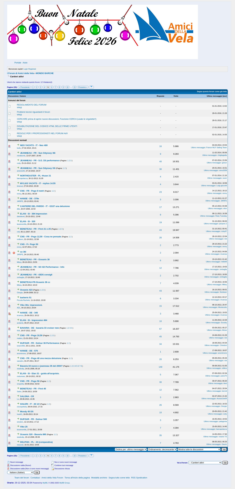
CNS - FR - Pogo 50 (30, 381)
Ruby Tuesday (221, 216)
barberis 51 (25, 297)
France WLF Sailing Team (216, 147)
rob (225, 239)
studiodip (20, 369)
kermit (224, 391)
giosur (224, 163)
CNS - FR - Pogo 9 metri (32, 191)
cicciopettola (22, 407)
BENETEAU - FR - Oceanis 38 (35, 259)
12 (160, 268)
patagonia (223, 421)
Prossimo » (82, 87)
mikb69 (224, 262)
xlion (225, 208)
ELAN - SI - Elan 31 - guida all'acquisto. (39, 373)
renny (19, 194)
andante (20, 323)
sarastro (20, 361)
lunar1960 (21, 346)
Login (26, 69)
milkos (224, 368)
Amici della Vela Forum (52, 477)
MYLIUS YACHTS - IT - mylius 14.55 (37, 183)
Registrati (32, 69)
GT (18, 270)
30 (160, 169)
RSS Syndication (139, 477)
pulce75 (224, 376)
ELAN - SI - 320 (27, 221)
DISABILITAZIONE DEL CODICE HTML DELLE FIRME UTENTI (47, 126)
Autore (23, 96)
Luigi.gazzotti (221, 186)
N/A (18, 331)
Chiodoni (223, 345)
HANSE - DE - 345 (29, 312)
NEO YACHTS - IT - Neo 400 (33, 145)
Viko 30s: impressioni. (31, 305)
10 (67, 87)
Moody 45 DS (26, 411)
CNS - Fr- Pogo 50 (29, 244)
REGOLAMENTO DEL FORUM (32, 105)
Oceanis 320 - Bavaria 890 (33, 434)
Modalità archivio (99, 477)
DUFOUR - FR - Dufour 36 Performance (40, 343)
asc (224, 96)
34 (160, 344)
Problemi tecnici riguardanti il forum (33, 112)
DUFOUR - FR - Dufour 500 (33, 419)
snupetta (20, 384)
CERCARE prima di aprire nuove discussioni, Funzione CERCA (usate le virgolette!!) (56, 119)
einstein (20, 422)
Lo (18, 399)
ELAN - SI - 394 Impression (33, 213)
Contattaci (35, 477)
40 (160, 161)
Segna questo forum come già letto (212, 91)
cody (19, 163)
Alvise (224, 330)
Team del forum (22, 477)
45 (160, 336)
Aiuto (25, 62)
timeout (20, 186)
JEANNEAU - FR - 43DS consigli (36, 274)
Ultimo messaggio (214, 96)
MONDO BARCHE (45, 73)
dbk (18, 209)
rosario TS (223, 437)
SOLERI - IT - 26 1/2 (30, 404)
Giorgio (20, 292)
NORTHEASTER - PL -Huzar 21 (35, 175)
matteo (20, 338)
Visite (175, 96)
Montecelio (222, 307)
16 (160, 146)
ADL (18, 308)
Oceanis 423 (26, 290)
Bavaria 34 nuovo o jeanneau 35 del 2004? (41, 366)
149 (160, 367)
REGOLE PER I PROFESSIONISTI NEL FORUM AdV (42, 133)
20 (160, 359)
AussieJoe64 (222, 398)
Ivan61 (19, 414)
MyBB (45, 483)
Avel (225, 383)
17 (160, 207)
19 (160, 222)
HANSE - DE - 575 (29, 351)
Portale (18, 62)
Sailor (19, 391)
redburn (20, 239)
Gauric (224, 444)
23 (160, 192)
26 (160, 237)
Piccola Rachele (23, 300)
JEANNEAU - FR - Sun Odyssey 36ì (37, 153)
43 (160, 230)
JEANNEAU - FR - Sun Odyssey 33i (38, 168)
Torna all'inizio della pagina (77, 477)
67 (160, 329)
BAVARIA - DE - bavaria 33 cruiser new (39, 328)
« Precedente (24, 87)
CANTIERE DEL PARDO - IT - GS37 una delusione (45, 206)
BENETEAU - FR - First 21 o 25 (35, 229)
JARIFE (20, 201)
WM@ (19, 107)
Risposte (160, 96)
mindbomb (21, 156)
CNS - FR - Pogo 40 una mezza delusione (41, 358)
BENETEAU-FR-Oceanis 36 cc (35, 282)
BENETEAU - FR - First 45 (33, 388)
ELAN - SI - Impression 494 (33, 320)
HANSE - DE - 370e (29, 198)
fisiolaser (223, 292)
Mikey (19, 262)
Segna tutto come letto (119, 477)
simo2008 (223, 170)
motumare (21, 376)
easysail (20, 445)
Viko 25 (23, 426)
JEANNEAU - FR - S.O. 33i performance (40, 160)
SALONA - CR (27, 396)
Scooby (224, 323)
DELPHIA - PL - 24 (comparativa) (36, 442)
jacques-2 (223, 224)
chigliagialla (222, 155)
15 (75, 87)
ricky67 (224, 231)
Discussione (13, 96)
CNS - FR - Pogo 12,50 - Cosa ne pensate (41, 236)
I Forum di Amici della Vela (20, 73)
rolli (18, 232)
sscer (225, 178)
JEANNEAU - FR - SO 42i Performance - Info (42, 267)
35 (160, 435)
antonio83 (21, 171)
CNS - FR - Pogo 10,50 (31, 335)
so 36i (23, 252)
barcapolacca (22, 178)
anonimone (21, 353)
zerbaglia (223, 269)
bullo (19, 148)
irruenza (223, 254)
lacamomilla (21, 224)
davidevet (21, 216)
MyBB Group (64, 483)
